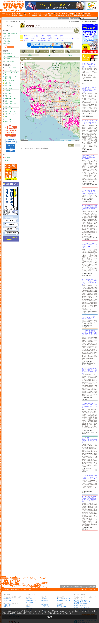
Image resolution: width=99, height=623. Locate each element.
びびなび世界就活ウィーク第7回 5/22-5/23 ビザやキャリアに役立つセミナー (42, 40)
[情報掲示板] (64, 13)
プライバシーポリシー (27, 589)
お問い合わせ (7, 606)
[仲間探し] (14, 15)
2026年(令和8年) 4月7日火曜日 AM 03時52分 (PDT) (84, 21)
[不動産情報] (86, 13)
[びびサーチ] (6, 13)
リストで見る (8, 36)
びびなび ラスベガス (80, 605)
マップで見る (8, 38)
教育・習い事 (8, 88)
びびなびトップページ (10, 160)
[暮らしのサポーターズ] (24, 15)
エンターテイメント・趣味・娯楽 (11, 77)
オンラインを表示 (9, 61)
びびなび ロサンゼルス (80, 600)
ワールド (4, 21)
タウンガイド (11, 26)
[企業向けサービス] (79, 15)
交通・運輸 (8, 83)
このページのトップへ (89, 589)
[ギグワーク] (51, 15)
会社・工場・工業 (10, 111)
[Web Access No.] (61, 15)
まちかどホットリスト (32, 600)
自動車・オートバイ (10, 103)
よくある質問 (7, 605)
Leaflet (62, 140)
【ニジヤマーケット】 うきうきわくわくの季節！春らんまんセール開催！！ (42, 36)
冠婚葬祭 (7, 90)
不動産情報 (44, 605)
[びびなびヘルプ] (70, 15)
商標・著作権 (15, 589)
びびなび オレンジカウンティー (83, 602)
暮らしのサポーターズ (63, 598)
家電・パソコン (9, 101)
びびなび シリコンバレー (81, 607)
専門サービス (8, 108)
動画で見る (7, 43)
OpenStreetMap (69, 140)
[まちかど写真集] (42, 15)
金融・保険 (8, 106)
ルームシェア (45, 606)
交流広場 (59, 605)
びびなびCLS (7, 598)
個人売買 (44, 598)
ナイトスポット (9, 119)
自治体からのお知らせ (63, 600)
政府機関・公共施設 (10, 98)
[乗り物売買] (78, 13)
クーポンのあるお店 (9, 56)
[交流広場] (34, 15)
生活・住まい (8, 85)
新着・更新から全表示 (10, 33)
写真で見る (7, 41)
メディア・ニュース (10, 114)
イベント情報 (29, 602)
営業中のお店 (8, 53)
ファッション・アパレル (11, 73)
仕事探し (28, 606)
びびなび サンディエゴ (80, 604)
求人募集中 (7, 58)
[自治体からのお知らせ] (17, 13)
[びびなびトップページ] (12, 6)
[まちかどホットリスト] (39, 13)
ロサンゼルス (21, 21)
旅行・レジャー (9, 80)
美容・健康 (8, 93)
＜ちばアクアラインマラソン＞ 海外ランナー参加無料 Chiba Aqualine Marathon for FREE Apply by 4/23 (49, 38)
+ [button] (22, 64)
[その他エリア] (89, 15)
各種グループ (8, 121)
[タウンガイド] (28, 13)
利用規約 (6, 589)
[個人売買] (71, 13)
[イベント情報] (49, 13)
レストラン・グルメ (10, 67)
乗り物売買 (44, 600)
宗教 (6, 116)
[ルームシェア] (6, 15)
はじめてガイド (7, 600)
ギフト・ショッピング (11, 70)
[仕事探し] (57, 13)
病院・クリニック (10, 96)
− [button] (22, 67)
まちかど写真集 (61, 606)
